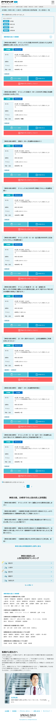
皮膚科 (22, 603)
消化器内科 (27, 599)
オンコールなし (37, 619)
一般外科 (18, 601)
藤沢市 (32, 634)
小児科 (17, 603)
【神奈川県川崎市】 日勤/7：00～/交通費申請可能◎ (21, 388)
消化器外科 (32, 601)
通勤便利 (6, 619)
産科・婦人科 (44, 603)
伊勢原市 (16, 636)
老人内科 (12, 601)
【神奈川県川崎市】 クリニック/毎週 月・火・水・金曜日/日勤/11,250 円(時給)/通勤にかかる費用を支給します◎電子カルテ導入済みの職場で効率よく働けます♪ (28, 289)
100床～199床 (17, 628)
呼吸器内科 (13, 599)
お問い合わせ (36, 711)
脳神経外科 (25, 601)
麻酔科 (37, 603)
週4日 (5, 621)
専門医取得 (18, 621)
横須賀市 (17, 634)
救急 (23, 606)
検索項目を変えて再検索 (11, 594)
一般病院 (6, 612)
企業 (39, 612)
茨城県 (5, 643)
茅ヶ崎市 (44, 634)
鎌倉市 (27, 634)
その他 (27, 606)
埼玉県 (20, 643)
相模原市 (11, 634)
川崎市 (35, 6)
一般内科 (6, 599)
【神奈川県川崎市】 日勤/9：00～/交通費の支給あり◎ (22, 141)
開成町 (27, 636)
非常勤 (25, 6)
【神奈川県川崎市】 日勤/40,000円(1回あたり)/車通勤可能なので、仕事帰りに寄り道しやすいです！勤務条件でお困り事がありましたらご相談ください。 (27, 530)
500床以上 (34, 628)
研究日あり (11, 621)
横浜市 (5, 634)
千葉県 (25, 643)
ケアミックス (18, 612)
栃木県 (10, 643)
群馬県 (15, 643)
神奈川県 (31, 6)
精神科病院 (33, 612)
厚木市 (10, 636)
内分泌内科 (47, 599)
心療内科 (6, 601)
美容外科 (12, 603)
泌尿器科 (31, 603)
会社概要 (7, 711)
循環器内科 (20, 599)
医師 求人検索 (19, 6)
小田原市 (38, 634)
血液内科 (40, 599)
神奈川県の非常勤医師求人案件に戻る (28, 546)
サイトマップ (46, 711)
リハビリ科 (6, 606)
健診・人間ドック (15, 606)
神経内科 (34, 599)
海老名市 (22, 636)
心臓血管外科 (39, 601)
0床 (5, 628)
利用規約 (14, 711)
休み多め (44, 619)
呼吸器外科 (48, 601)
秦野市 (5, 636)
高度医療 (25, 621)
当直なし (29, 619)
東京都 (30, 643)
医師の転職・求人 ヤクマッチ (8, 6)
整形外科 (6, 603)
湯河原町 (33, 636)
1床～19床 (9, 628)
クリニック (26, 612)
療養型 (11, 612)
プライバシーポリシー (25, 711)
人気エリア (13, 619)
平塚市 (22, 634)
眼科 (27, 603)
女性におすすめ (21, 619)
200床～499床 (26, 628)
